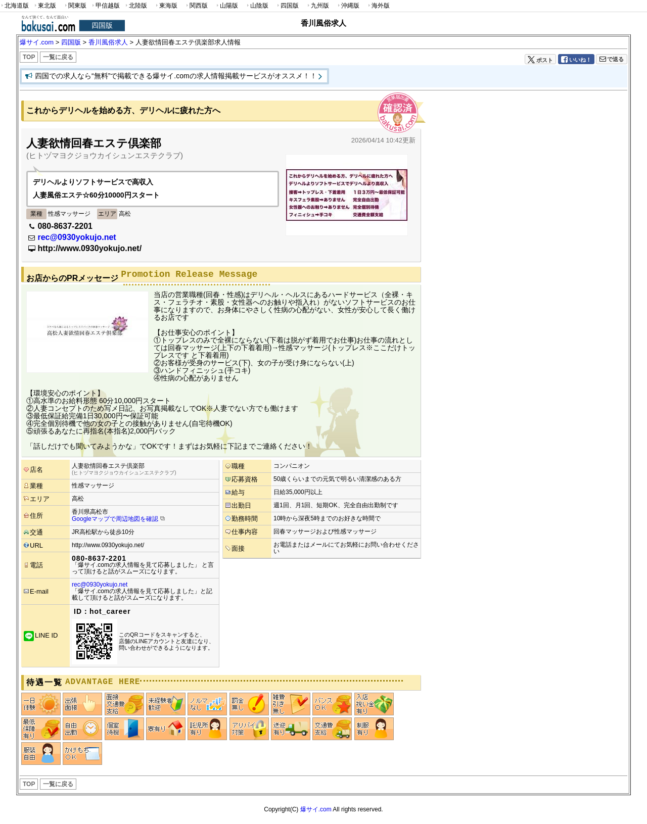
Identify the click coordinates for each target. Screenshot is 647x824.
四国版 (287, 6)
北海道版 (14, 6)
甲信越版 (105, 6)
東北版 (44, 6)
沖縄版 (347, 6)
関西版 (196, 6)
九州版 (317, 6)
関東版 (74, 6)
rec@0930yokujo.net (76, 237)
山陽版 (226, 6)
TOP (29, 57)
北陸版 (135, 6)
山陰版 (256, 6)
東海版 (165, 6)
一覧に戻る (58, 57)
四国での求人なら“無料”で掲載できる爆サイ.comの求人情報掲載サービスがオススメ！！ (176, 76)
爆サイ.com (316, 809)
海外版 (378, 6)
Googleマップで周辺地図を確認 (115, 518)
